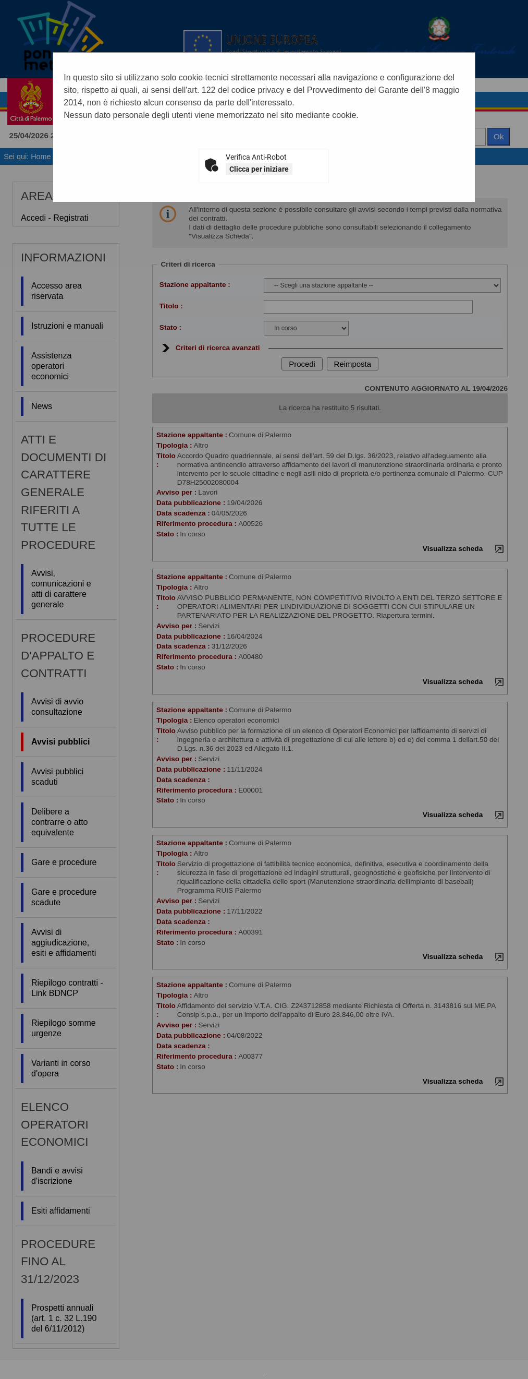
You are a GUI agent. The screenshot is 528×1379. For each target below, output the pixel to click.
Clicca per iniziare (259, 169)
